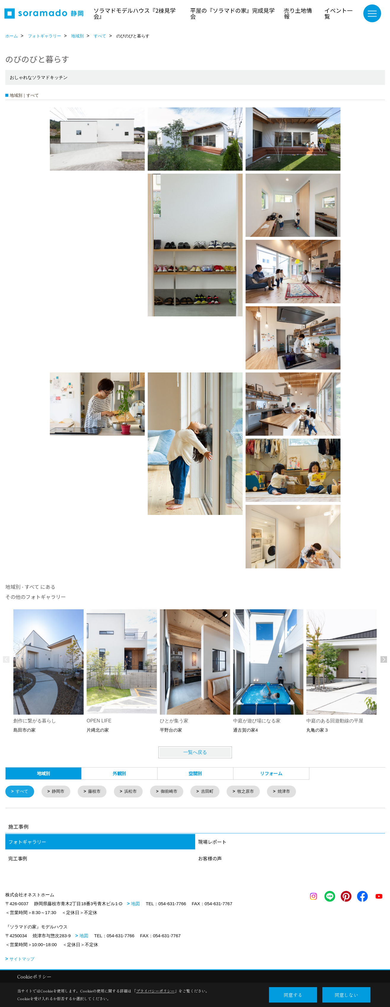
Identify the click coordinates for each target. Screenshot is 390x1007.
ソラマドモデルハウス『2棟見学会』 (134, 13)
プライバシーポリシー (155, 991)
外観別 (119, 773)
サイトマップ (21, 959)
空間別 (195, 773)
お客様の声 (210, 858)
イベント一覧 (338, 13)
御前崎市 (174, 791)
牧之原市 (253, 791)
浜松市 (134, 791)
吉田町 (214, 791)
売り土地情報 (298, 13)
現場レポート (212, 842)
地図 (135, 903)
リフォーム (271, 773)
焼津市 (293, 791)
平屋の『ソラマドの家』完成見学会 (232, 13)
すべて (22, 791)
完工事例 (17, 858)
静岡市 (60, 791)
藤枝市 (97, 791)
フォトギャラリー (27, 842)
